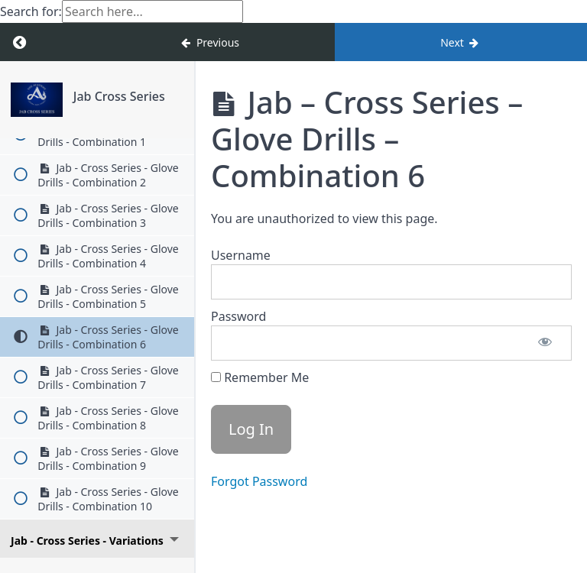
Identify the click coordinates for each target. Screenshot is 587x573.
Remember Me (260, 377)
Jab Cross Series (119, 96)
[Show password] (545, 343)
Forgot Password (259, 481)
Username (241, 255)
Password (238, 316)
